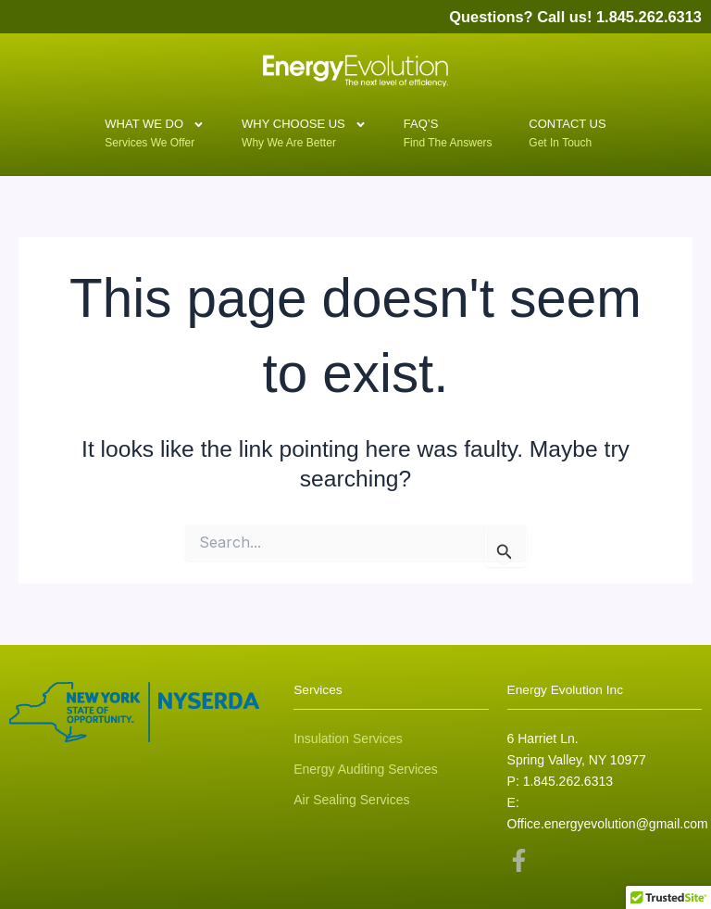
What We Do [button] (155, 127)
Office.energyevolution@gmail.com (607, 823)
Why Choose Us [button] (304, 127)
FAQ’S (430, 131)
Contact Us (567, 131)
